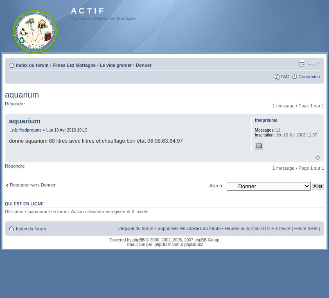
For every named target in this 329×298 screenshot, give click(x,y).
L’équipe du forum (135, 228)
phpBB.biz (193, 244)
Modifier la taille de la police (314, 63)
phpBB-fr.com (167, 244)
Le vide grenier (116, 65)
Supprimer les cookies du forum (189, 228)
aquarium (22, 94)
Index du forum (32, 65)
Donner (144, 65)
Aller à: (216, 185)
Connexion (309, 76)
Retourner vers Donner (33, 184)
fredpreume (30, 130)
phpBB (139, 240)
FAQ (284, 76)
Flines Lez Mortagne (74, 65)
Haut (317, 157)
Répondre (15, 103)
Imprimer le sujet (301, 63)
